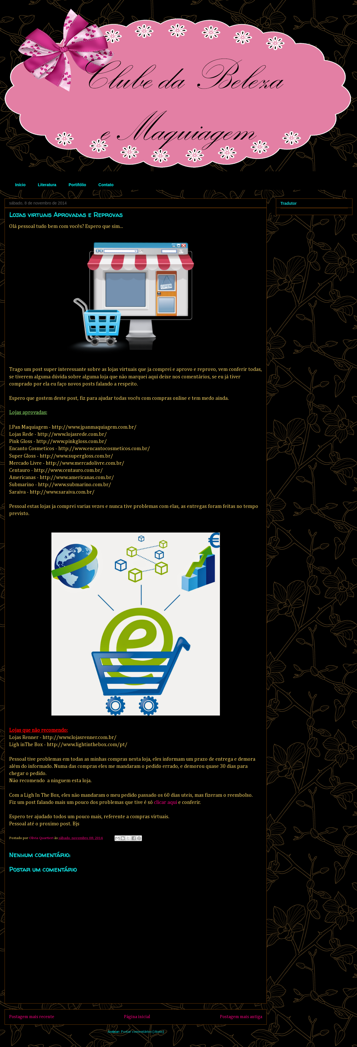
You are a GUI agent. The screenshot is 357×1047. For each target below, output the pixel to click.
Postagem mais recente (31, 1017)
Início (20, 184)
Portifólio (77, 184)
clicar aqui (165, 802)
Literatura (47, 184)
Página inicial (137, 1017)
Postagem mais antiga (241, 1017)
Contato (106, 184)
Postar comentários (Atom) (142, 1032)
